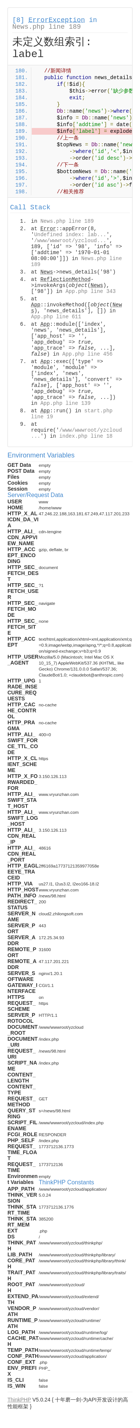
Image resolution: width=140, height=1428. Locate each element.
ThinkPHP (19, 1400)
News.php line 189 (46, 27)
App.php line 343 (90, 291)
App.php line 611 (56, 317)
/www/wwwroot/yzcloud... (70, 241)
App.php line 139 (65, 403)
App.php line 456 (87, 354)
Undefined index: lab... (70, 235)
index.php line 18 (86, 436)
